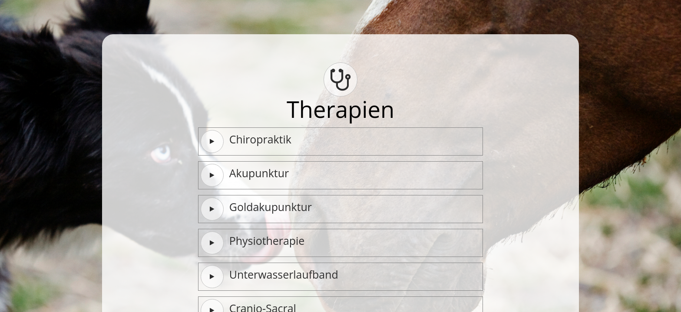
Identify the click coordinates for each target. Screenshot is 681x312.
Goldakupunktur (256, 209)
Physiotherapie (252, 242)
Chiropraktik (246, 141)
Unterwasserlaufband (269, 276)
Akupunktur (245, 175)
